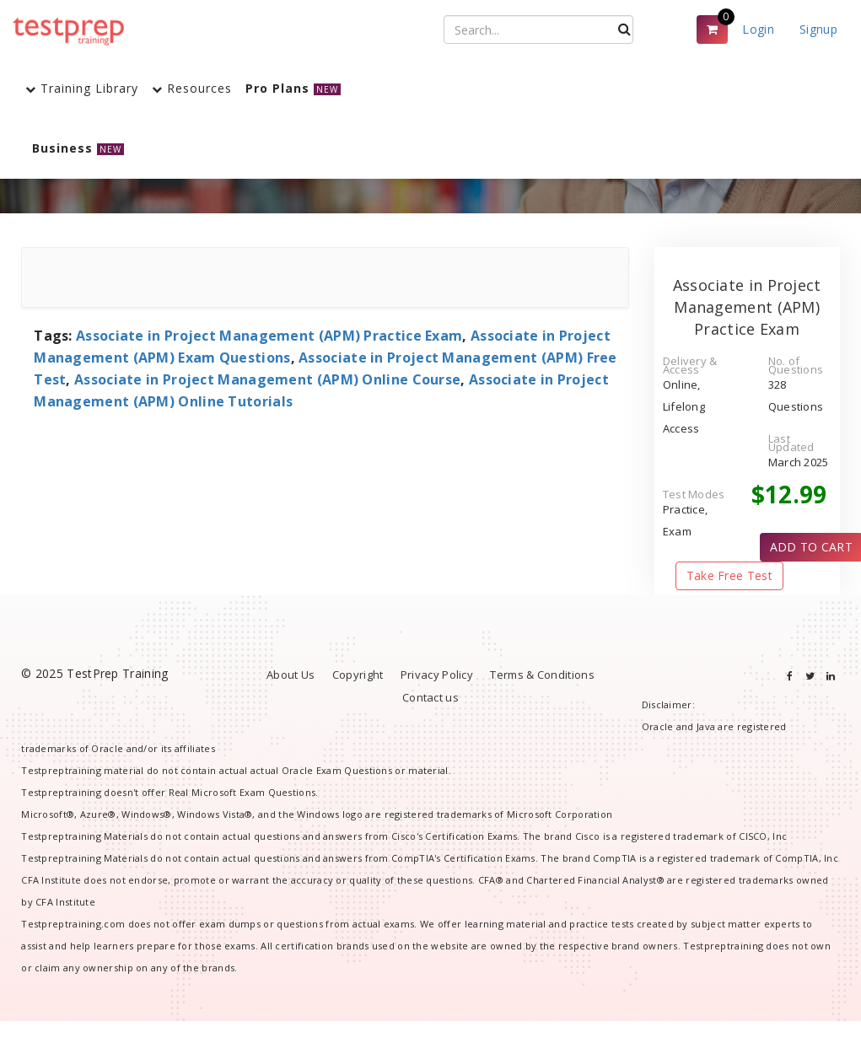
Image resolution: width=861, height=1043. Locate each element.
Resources (192, 88)
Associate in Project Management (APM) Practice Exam (269, 335)
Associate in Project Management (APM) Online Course (267, 379)
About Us (290, 674)
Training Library (81, 88)
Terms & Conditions (542, 674)
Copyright (358, 674)
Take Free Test (729, 575)
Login (758, 29)
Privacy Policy (437, 674)
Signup (818, 29)
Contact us (430, 697)
